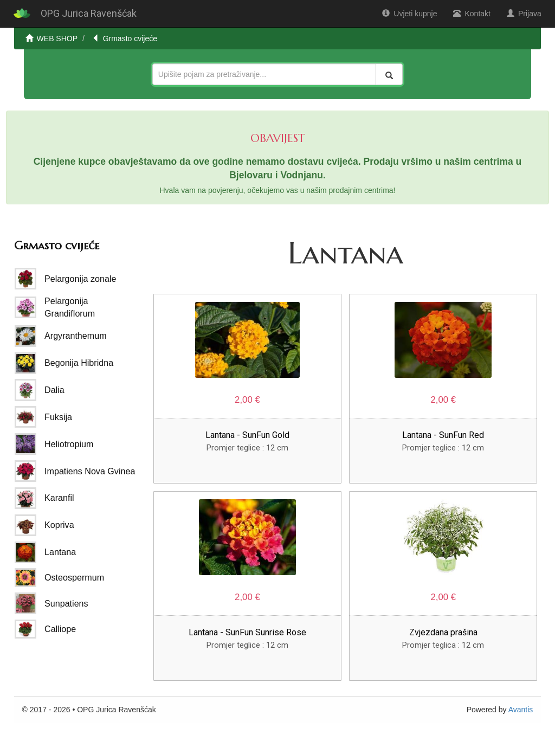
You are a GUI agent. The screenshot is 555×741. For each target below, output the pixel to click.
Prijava (524, 13)
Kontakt (471, 13)
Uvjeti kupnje (409, 13)
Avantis (520, 709)
